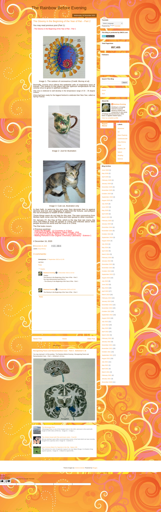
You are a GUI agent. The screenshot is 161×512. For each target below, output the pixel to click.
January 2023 (106, 301)
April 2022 (105, 331)
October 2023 (106, 271)
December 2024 (107, 227)
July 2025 (105, 204)
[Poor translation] (7, 481)
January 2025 (106, 224)
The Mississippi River (48, 427)
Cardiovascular (122, 138)
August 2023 (106, 278)
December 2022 (107, 305)
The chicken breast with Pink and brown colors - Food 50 (59, 437)
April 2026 (105, 177)
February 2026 (106, 180)
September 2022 (107, 315)
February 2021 (106, 375)
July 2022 (105, 321)
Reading (120, 155)
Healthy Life (121, 149)
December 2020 (107, 382)
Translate (115, 26)
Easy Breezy (42, 248)
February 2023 (106, 298)
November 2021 (107, 348)
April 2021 (105, 368)
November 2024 (107, 231)
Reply (40, 265)
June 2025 (105, 207)
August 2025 (106, 200)
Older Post (91, 339)
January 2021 (106, 379)
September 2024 (107, 237)
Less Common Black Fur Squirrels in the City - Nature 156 (59, 447)
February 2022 (106, 338)
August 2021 (106, 358)
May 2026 (105, 173)
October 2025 (106, 193)
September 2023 (107, 274)
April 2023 (105, 291)
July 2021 (105, 362)
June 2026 (105, 170)
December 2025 (107, 187)
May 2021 (105, 365)
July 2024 (105, 244)
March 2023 (106, 294)
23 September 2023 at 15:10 (66, 289)
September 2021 (107, 355)
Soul (103, 93)
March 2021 (106, 372)
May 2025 (105, 210)
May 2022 (105, 328)
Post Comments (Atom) (68, 345)
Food (119, 145)
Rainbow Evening (49, 273)
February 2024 (106, 257)
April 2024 (105, 251)
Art (119, 132)
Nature (120, 152)
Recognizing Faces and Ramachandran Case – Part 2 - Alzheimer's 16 (59, 351)
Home (64, 339)
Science (120, 159)
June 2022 (105, 325)
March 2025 (106, 217)
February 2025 (106, 220)
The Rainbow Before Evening (59, 8)
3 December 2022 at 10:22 (66, 273)
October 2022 (106, 311)
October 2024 (106, 234)
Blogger (95, 468)
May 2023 (105, 288)
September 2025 (107, 197)
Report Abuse (104, 125)
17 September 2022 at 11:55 (55, 259)
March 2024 (106, 254)
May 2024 (105, 247)
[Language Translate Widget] (112, 23)
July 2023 (105, 281)
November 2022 (107, 308)
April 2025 (105, 214)
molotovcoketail (79, 468)
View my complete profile (110, 118)
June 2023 (105, 284)
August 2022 (106, 318)
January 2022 (106, 341)
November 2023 (107, 268)
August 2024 (106, 241)
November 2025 (107, 190)
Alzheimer (121, 128)
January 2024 (106, 261)
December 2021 (107, 345)
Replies (42, 269)
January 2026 (106, 183)
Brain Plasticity (122, 135)
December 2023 (107, 264)
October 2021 (106, 352)
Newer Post (37, 339)
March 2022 (106, 335)
